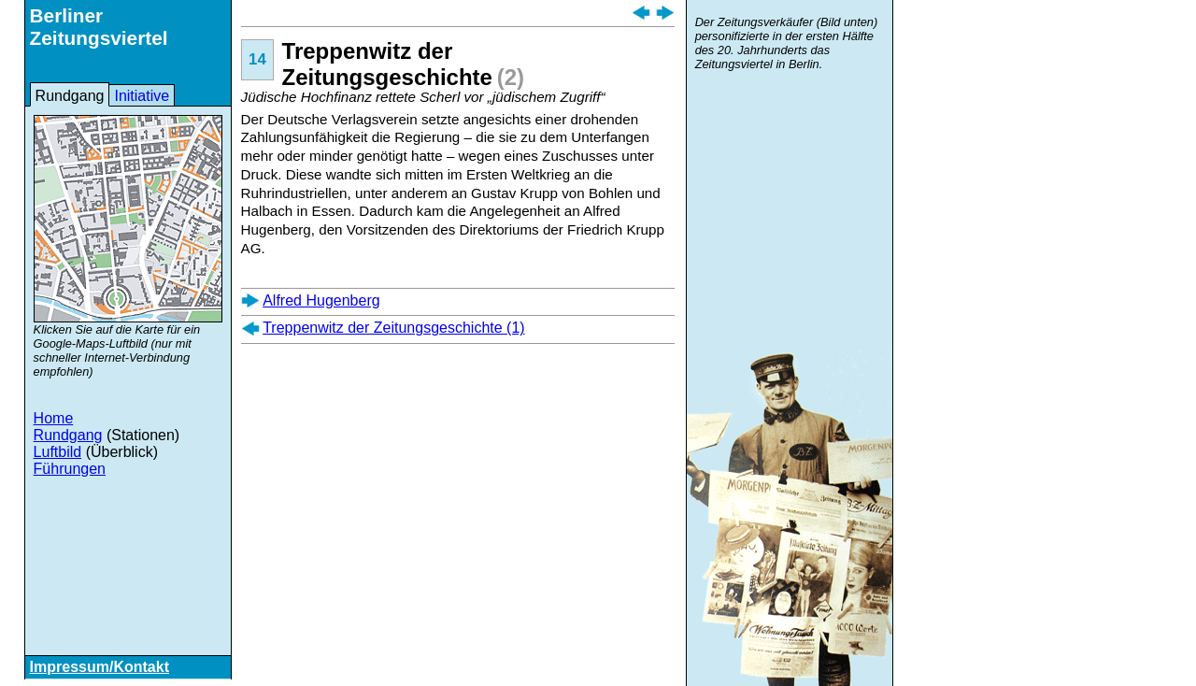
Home (54, 418)
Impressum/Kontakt (99, 667)
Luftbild (58, 452)
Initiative (141, 96)
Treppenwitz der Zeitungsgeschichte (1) (393, 328)
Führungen (70, 469)
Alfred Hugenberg (321, 300)
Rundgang (70, 96)
